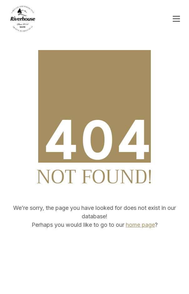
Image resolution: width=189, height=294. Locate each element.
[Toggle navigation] (176, 19)
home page (140, 224)
